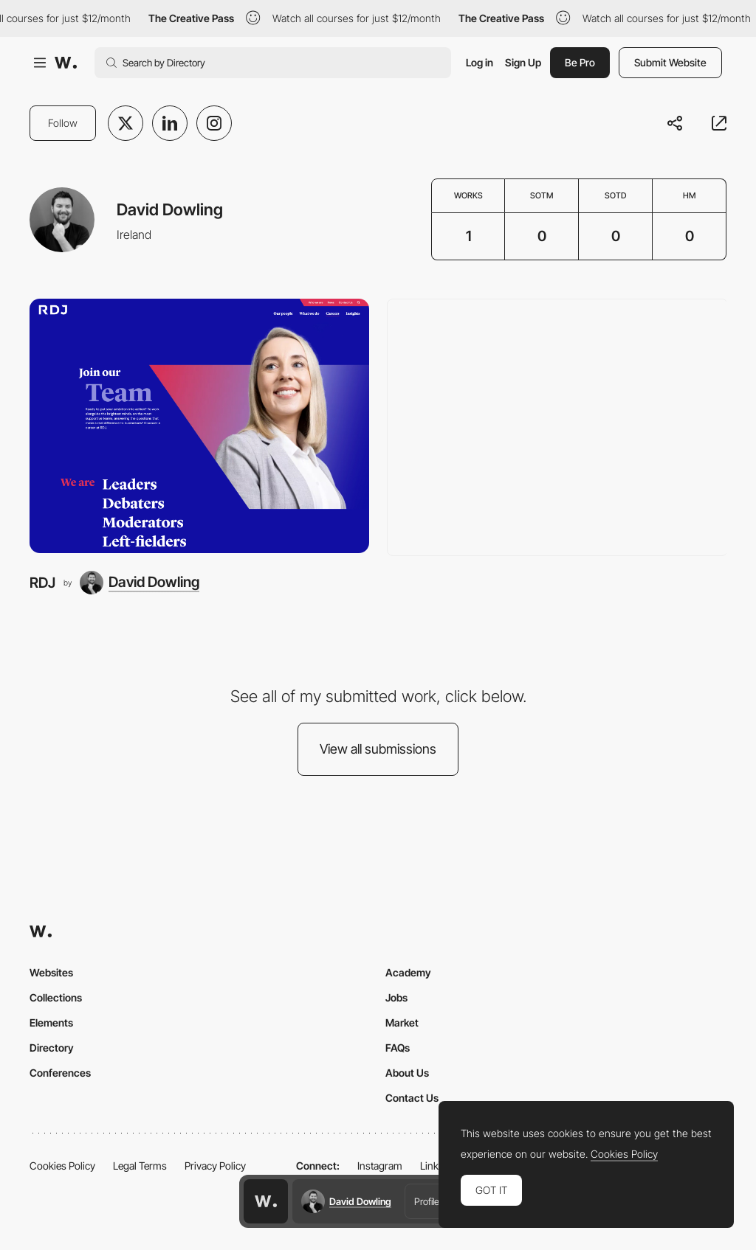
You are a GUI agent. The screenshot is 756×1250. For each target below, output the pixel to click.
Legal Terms (140, 1165)
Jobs (396, 997)
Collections (56, 997)
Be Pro (580, 62)
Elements (51, 1022)
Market (402, 1022)
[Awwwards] (66, 63)
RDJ (42, 582)
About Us (407, 1072)
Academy (408, 972)
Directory (52, 1047)
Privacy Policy (215, 1165)
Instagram (379, 1165)
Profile (426, 1201)
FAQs (397, 1047)
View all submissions (378, 749)
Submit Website (670, 62)
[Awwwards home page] (266, 1201)
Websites (51, 972)
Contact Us (412, 1097)
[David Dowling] (139, 582)
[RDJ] (199, 426)
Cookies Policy (62, 1165)
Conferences (60, 1072)
